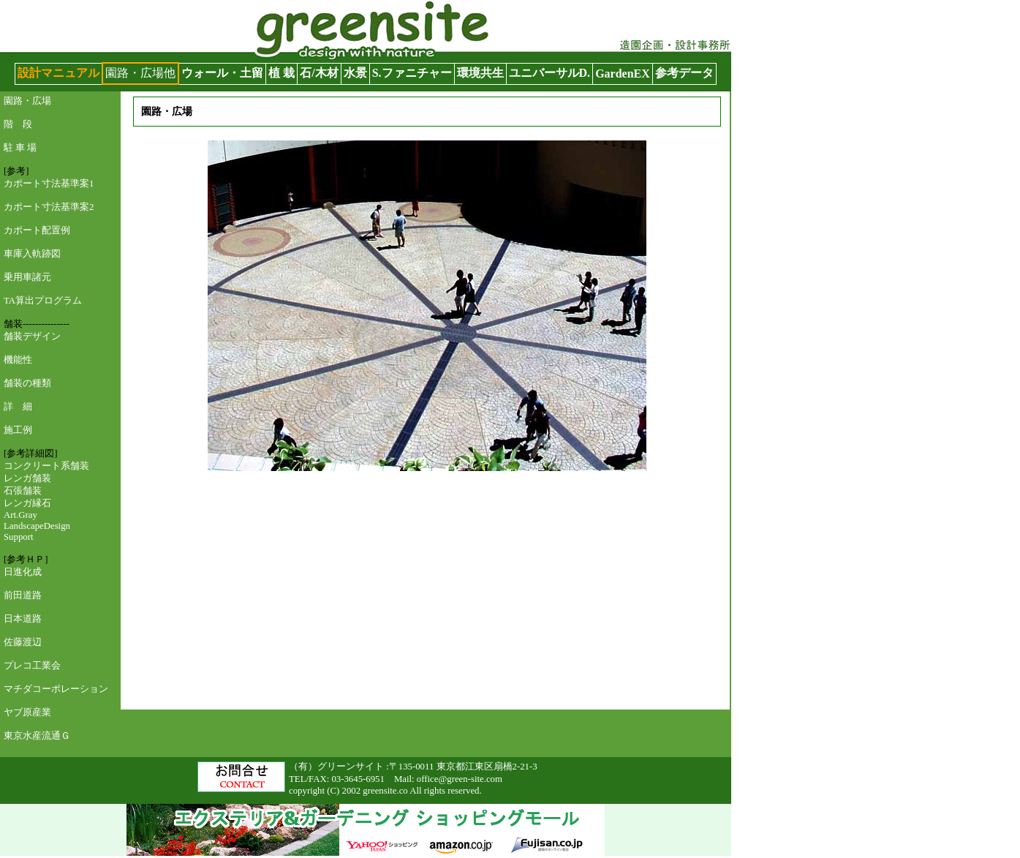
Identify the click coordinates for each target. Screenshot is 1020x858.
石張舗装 (23, 491)
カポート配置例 (37, 230)
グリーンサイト (41, 7)
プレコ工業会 (32, 666)
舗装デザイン (32, 336)
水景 (355, 73)
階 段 (18, 124)
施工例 (18, 430)
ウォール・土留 (222, 73)
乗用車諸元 (27, 277)
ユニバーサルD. (550, 73)
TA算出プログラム (43, 301)
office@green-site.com (459, 779)
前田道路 (23, 595)
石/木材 (319, 73)
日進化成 (23, 572)
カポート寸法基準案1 (49, 183)
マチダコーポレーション (56, 689)
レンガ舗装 (27, 478)
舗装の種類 (27, 383)
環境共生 (480, 73)
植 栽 (281, 73)
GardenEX (622, 73)
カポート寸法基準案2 (49, 207)
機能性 (18, 360)
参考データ (684, 73)
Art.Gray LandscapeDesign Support (37, 526)
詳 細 (18, 407)
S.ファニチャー (412, 73)
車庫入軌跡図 (32, 254)
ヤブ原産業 (27, 712)
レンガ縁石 (27, 503)
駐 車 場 (20, 148)
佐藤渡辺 (23, 642)
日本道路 (23, 619)
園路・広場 (27, 101)
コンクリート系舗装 (46, 466)
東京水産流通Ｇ (37, 736)
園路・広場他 (140, 73)
